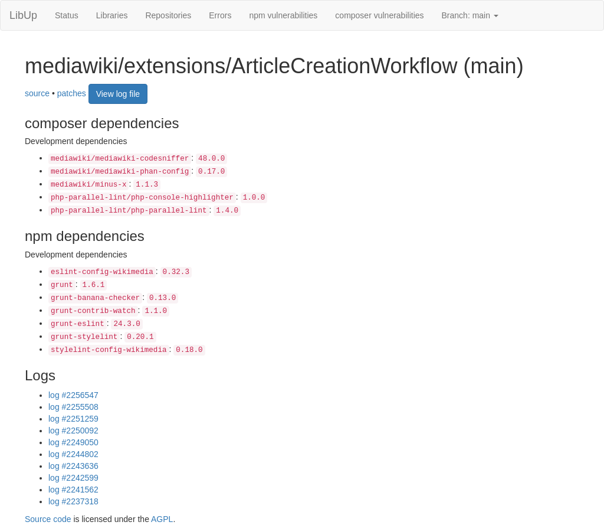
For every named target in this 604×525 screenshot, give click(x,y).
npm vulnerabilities (283, 15)
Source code (48, 519)
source (37, 92)
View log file (118, 94)
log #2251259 (73, 418)
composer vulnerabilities (379, 15)
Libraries (112, 15)
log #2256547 (73, 395)
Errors (220, 15)
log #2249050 (73, 442)
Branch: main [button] (470, 15)
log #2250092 (73, 430)
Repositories (168, 15)
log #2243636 (73, 466)
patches (71, 92)
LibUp (23, 15)
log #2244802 (73, 454)
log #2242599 (73, 477)
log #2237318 (73, 501)
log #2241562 (73, 489)
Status (66, 15)
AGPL (162, 519)
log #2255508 (73, 407)
